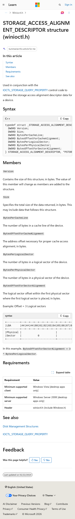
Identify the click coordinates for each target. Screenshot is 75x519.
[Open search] (59, 5)
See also (10, 76)
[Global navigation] (3, 5)
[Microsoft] (37, 4)
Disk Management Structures (20, 426)
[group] (37, 138)
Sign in (68, 4)
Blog (46, 504)
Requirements (13, 71)
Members (11, 67)
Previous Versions (30, 504)
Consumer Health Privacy (31, 508)
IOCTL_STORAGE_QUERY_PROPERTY (25, 90)
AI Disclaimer (10, 504)
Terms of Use (59, 508)
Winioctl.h (17, 12)
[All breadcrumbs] (6, 13)
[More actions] (69, 13)
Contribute (62, 504)
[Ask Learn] (62, 13)
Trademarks (9, 514)
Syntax (9, 62)
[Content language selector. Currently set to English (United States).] (19, 487)
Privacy (7, 508)
